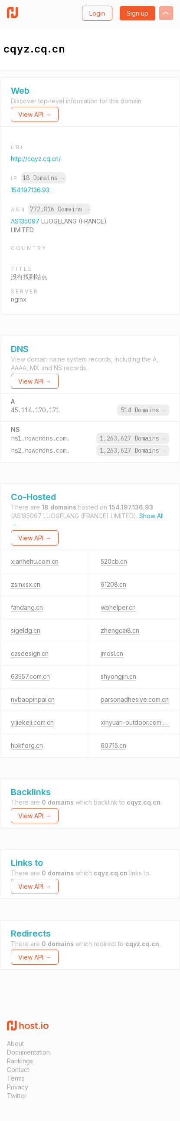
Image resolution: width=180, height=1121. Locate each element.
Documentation (28, 1052)
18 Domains (43, 178)
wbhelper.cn (118, 607)
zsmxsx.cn (25, 584)
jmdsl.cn (112, 653)
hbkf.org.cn (27, 745)
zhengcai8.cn (120, 630)
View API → (34, 114)
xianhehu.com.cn (35, 561)
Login (97, 13)
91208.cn (113, 584)
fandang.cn (27, 607)
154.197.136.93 (30, 190)
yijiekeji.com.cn (32, 722)
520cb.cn (114, 561)
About (15, 1043)
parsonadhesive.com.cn (135, 699)
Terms (16, 1078)
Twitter (16, 1095)
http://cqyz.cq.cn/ (36, 158)
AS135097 (26, 221)
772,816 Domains (59, 209)
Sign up (137, 13)
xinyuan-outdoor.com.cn (135, 722)
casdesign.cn (30, 653)
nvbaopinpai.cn (33, 699)
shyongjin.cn (118, 676)
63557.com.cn (30, 676)
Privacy (17, 1087)
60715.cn (113, 745)
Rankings (20, 1061)
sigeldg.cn (25, 630)
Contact (18, 1069)
